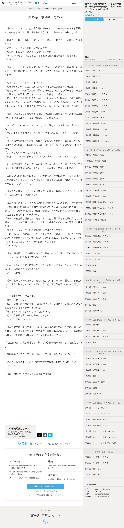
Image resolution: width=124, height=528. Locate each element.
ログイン (55, 491)
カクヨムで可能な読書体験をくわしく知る (45, 495)
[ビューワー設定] (74, 3)
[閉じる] (33, 429)
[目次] (80, 3)
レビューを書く (94, 19)
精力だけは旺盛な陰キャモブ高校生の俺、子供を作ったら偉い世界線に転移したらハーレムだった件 (103, 6)
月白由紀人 (89, 12)
